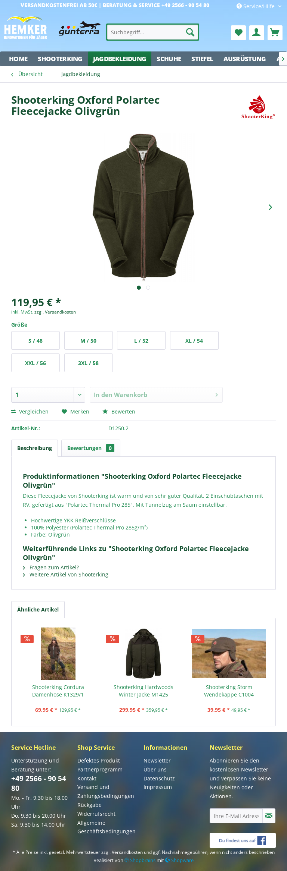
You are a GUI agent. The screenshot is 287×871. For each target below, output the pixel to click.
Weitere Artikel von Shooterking (65, 574)
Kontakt (86, 778)
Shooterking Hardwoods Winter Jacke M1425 (143, 690)
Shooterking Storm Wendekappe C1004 (229, 690)
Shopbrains (139, 860)
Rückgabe (89, 804)
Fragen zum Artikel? (51, 567)
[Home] (18, 58)
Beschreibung (34, 448)
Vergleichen (30, 411)
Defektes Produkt (98, 760)
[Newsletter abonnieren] (268, 815)
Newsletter (157, 760)
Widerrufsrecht (96, 813)
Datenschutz (159, 778)
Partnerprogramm (100, 769)
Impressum (158, 786)
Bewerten (118, 411)
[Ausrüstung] (244, 58)
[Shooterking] (60, 58)
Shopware (179, 860)
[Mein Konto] (256, 32)
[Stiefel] (202, 58)
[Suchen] (190, 32)
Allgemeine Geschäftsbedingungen (106, 827)
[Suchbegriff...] (152, 32)
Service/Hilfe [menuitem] (256, 6)
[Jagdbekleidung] (119, 58)
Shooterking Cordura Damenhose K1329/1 (58, 690)
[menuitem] (153, 32)
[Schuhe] (168, 58)
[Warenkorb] (275, 32)
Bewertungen (90, 448)
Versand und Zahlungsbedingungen (105, 791)
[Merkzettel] (238, 32)
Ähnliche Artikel (38, 609)
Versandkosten (127, 852)
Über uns (155, 769)
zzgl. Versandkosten (55, 312)
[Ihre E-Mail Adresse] (236, 815)
